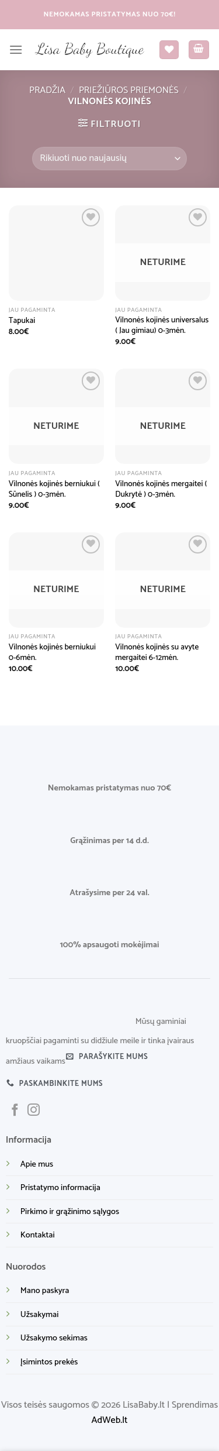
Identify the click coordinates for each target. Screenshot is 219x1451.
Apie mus (36, 1164)
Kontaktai (37, 1235)
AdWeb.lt (110, 1420)
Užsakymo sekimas (54, 1338)
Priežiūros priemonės (129, 90)
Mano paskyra (44, 1291)
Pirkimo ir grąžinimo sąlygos (69, 1212)
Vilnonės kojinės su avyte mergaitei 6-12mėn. (157, 652)
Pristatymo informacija (60, 1188)
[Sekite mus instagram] (33, 1111)
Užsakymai (39, 1315)
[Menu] (16, 49)
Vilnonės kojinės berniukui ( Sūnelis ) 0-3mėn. (54, 489)
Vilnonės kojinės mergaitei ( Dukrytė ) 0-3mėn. (161, 489)
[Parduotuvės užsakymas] (109, 158)
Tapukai (22, 321)
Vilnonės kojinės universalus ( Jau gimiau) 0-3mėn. (161, 325)
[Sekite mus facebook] (15, 1111)
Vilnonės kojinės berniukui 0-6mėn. (52, 652)
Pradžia (47, 90)
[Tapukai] (56, 253)
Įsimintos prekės (49, 1362)
